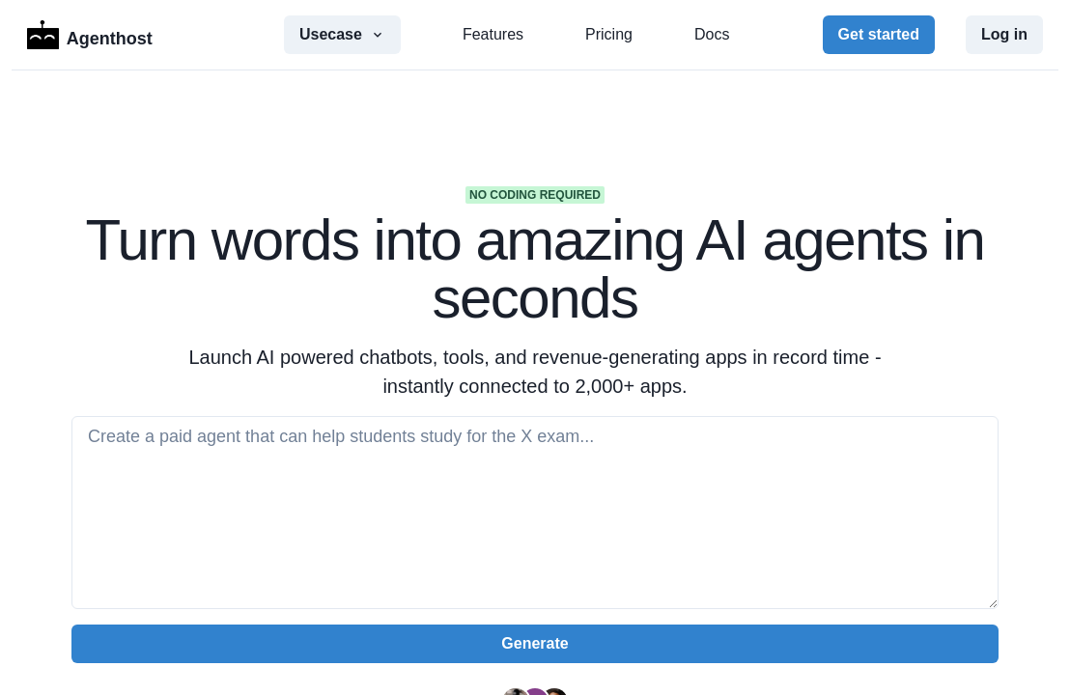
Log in (1004, 34)
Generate (534, 643)
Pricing (609, 34)
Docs (711, 34)
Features (493, 34)
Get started (878, 34)
